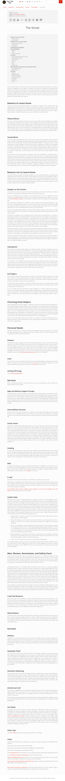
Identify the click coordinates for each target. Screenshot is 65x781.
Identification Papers (17, 199)
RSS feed (17, 778)
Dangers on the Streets (17, 43)
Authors (27, 778)
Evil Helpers (14, 46)
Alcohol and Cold (16, 77)
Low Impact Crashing (15, 755)
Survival (22, 14)
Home (4, 7)
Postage (28, 470)
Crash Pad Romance (16, 68)
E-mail (13, 64)
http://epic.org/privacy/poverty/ (28, 352)
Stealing (13, 61)
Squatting (25, 755)
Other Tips (14, 80)
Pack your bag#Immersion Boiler (15, 716)
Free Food (35, 364)
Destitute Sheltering (16, 76)
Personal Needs (15, 49)
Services (13, 55)
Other (13, 81)
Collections (11, 7)
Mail (13, 62)
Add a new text (51, 778)
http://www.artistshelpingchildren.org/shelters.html (20, 761)
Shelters (13, 50)
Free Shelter (34, 7)
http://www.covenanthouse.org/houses (17, 767)
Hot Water (14, 78)
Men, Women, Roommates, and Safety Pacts (23, 67)
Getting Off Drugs (16, 53)
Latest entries (38, 778)
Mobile (44, 778)
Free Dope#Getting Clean (16, 373)
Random (12, 778)
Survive (27, 7)
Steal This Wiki (19, 7)
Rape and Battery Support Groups (20, 56)
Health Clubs (15, 65)
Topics (32, 778)
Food (13, 52)
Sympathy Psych (15, 74)
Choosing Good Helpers (17, 47)
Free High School (14, 752)
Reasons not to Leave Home (19, 41)
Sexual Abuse (15, 40)
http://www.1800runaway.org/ (15, 757)
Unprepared (15, 44)
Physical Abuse (15, 38)
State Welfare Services (17, 58)
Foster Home (15, 59)
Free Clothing (13, 732)
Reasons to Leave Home (17, 37)
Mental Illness (15, 70)
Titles (22, 778)
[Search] (51, 1)
